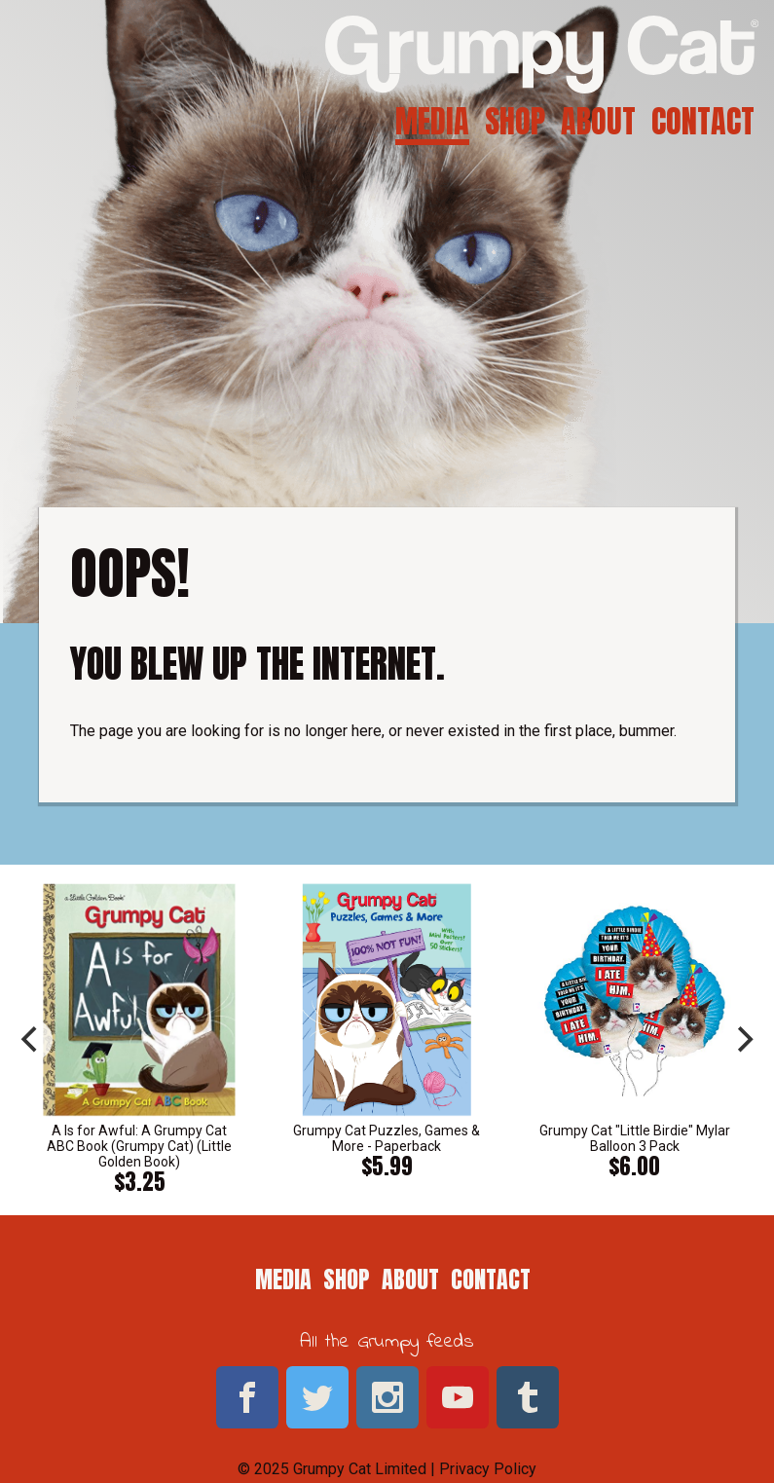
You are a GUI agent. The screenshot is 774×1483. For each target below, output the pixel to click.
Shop (515, 121)
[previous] (31, 1040)
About (598, 121)
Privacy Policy (487, 1469)
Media (432, 121)
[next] (742, 1040)
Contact (703, 121)
